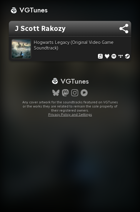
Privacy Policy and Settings (70, 114)
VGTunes (29, 10)
